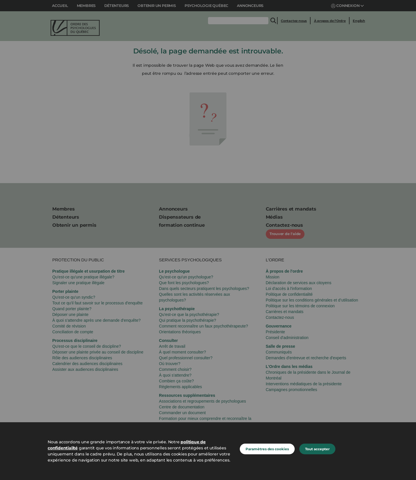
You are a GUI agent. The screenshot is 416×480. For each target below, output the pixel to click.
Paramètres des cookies (267, 449)
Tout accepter (317, 449)
